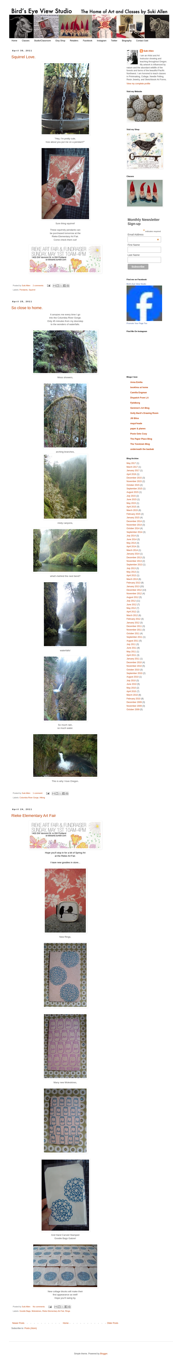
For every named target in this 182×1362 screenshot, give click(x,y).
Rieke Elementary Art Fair (33, 815)
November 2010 (134, 666)
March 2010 (132, 695)
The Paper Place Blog (141, 439)
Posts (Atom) (30, 1328)
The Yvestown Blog (140, 444)
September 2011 (134, 637)
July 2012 (131, 601)
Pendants (24, 290)
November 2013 (134, 561)
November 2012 (134, 593)
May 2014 (131, 543)
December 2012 (134, 590)
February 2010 (133, 698)
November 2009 (134, 706)
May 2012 (131, 608)
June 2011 (131, 648)
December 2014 (134, 521)
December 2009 (134, 702)
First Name (134, 244)
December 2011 (134, 626)
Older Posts (112, 1323)
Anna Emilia (136, 382)
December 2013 (134, 557)
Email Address (143, 234)
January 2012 (133, 622)
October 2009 (133, 709)
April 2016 (131, 474)
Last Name (134, 255)
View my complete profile (138, 83)
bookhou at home (139, 387)
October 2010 (133, 669)
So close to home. (27, 308)
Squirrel (32, 290)
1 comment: (38, 793)
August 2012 (132, 597)
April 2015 (131, 506)
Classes (26, 40)
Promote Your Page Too (137, 323)
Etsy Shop (60, 40)
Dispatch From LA (139, 397)
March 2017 (132, 467)
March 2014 (132, 550)
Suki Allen (148, 51)
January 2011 (133, 658)
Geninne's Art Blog (139, 408)
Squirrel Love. (23, 57)
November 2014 (134, 525)
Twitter (114, 40)
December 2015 (134, 478)
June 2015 (131, 499)
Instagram (101, 40)
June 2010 (131, 684)
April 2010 (131, 691)
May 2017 (131, 463)
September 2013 (134, 564)
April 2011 (131, 655)
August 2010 (132, 677)
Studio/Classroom (42, 40)
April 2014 (131, 546)
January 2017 (133, 470)
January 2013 (133, 586)
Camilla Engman (138, 392)
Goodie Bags (25, 1311)
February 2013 (133, 582)
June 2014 (131, 539)
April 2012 (131, 611)
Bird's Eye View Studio (136, 284)
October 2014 (133, 528)
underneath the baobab (142, 449)
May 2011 (131, 651)
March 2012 (132, 615)
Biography (127, 40)
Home (14, 40)
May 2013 (131, 572)
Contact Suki (142, 40)
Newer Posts (18, 1323)
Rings (67, 1311)
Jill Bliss (134, 418)
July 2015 (131, 496)
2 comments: (38, 285)
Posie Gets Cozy (138, 434)
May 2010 (131, 688)
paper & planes (138, 428)
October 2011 (133, 633)
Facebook (87, 40)
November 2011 (134, 630)
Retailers (74, 40)
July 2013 (131, 568)
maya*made (136, 423)
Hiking (42, 797)
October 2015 (133, 485)
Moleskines (36, 1311)
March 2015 (132, 510)
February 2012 (133, 619)
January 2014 (133, 554)
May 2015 (131, 503)
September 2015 (134, 488)
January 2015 (133, 517)
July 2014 (131, 535)
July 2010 (131, 680)
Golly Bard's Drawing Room (144, 413)
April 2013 (131, 575)
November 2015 (134, 481)
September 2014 (134, 532)
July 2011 (131, 644)
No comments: (39, 1307)
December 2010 (134, 662)
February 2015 (133, 514)
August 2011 (132, 641)
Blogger (103, 1353)
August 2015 (132, 492)
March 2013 (132, 579)
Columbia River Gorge (29, 797)
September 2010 (134, 673)
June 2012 (131, 604)
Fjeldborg (135, 403)
